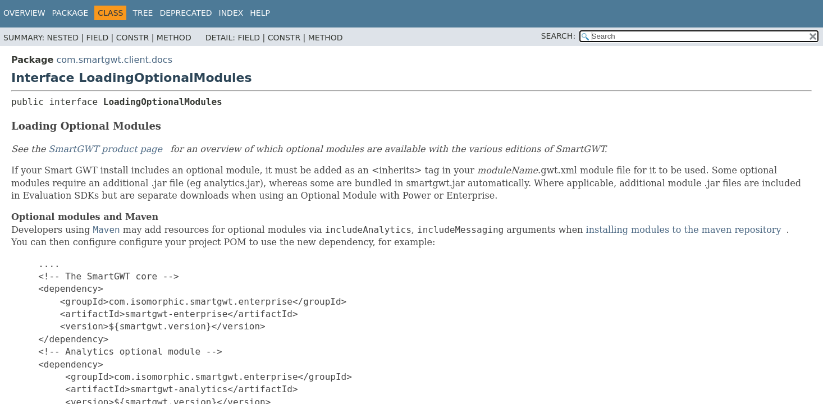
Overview (24, 12)
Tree (142, 12)
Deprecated (185, 12)
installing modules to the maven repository (683, 229)
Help (260, 12)
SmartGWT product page (105, 149)
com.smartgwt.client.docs (114, 59)
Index (231, 12)
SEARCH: (558, 35)
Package (70, 12)
